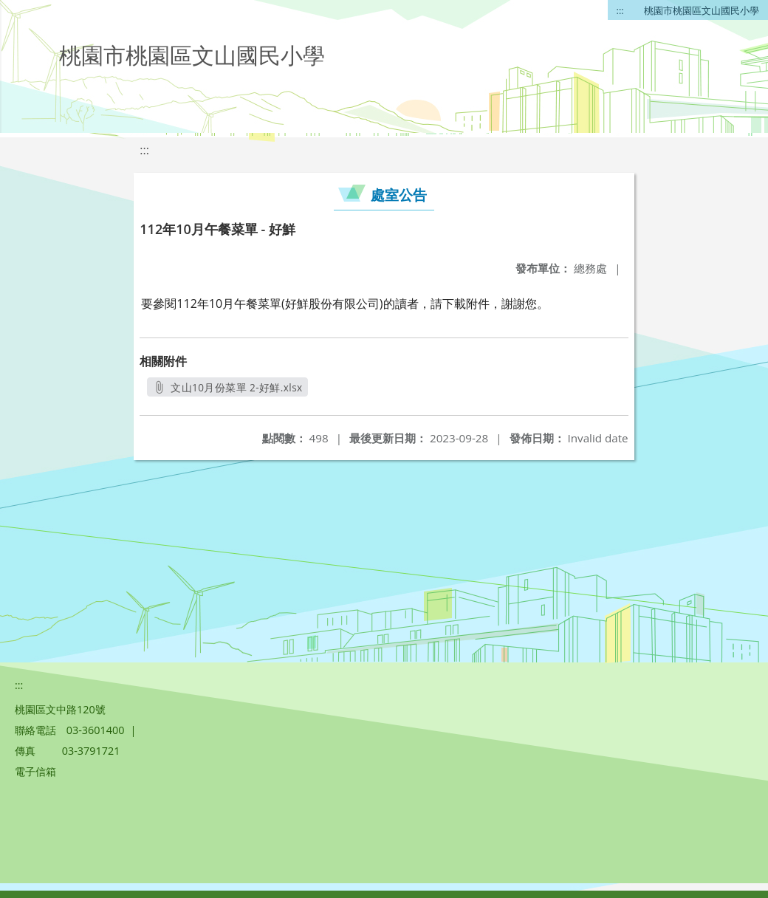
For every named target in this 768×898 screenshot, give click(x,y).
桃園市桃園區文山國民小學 (701, 10)
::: (620, 10)
